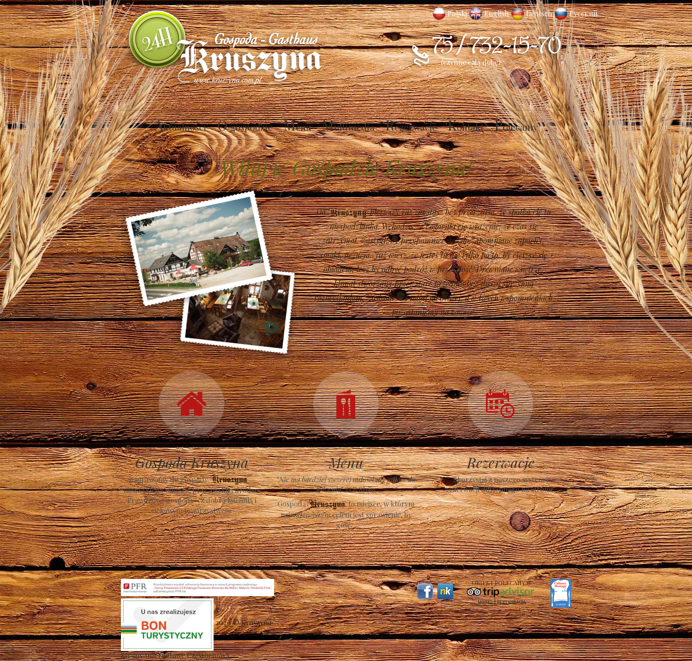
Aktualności (180, 126)
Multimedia (348, 126)
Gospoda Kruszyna (191, 462)
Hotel (485, 602)
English (496, 13)
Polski (457, 13)
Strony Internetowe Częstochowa (175, 655)
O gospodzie (245, 126)
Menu (297, 126)
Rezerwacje (411, 126)
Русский (583, 13)
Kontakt (466, 126)
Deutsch (539, 13)
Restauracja (511, 602)
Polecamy (516, 126)
